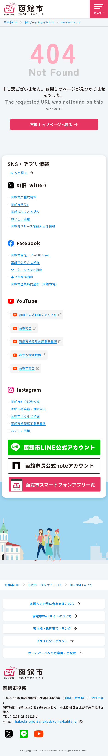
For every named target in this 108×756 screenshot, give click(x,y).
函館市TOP (10, 22)
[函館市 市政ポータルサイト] (24, 9)
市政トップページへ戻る (54, 124)
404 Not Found (70, 22)
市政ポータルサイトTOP (39, 22)
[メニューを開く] (99, 9)
